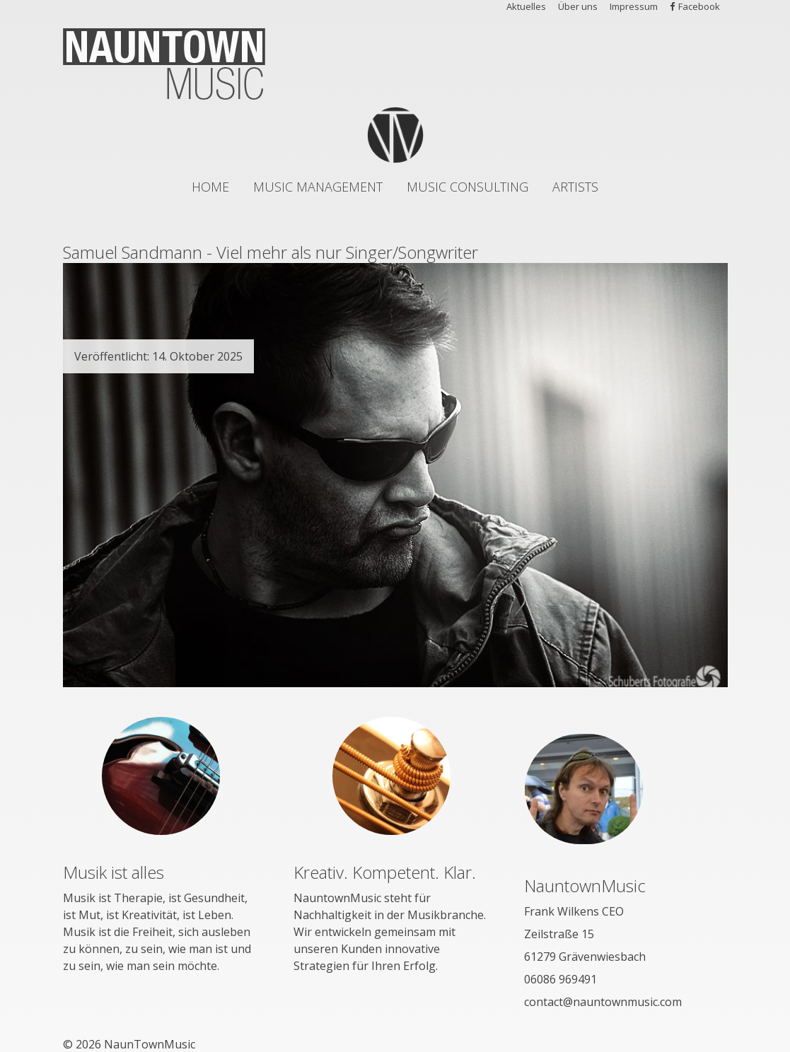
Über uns (578, 6)
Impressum (634, 6)
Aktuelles (526, 6)
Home (210, 186)
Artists (575, 186)
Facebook (699, 6)
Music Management (318, 186)
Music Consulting (467, 186)
